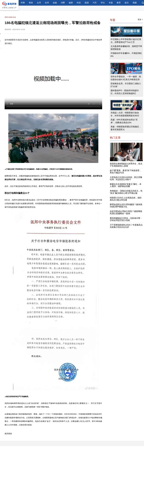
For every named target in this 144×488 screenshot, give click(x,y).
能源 (87, 3)
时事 (23, 3)
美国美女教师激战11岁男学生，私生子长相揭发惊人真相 (126, 165)
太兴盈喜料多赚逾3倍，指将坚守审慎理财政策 (126, 47)
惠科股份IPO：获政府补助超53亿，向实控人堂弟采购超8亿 (125, 92)
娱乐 (127, 3)
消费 (63, 3)
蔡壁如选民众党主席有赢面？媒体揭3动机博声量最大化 (126, 205)
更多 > (140, 19)
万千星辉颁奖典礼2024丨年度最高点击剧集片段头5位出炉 (126, 226)
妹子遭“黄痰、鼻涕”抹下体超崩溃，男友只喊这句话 (126, 171)
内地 (10, 17)
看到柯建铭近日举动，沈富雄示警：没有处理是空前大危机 (126, 219)
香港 (31, 3)
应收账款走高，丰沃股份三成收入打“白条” (126, 85)
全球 (47, 3)
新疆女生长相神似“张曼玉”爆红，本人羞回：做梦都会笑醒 (126, 185)
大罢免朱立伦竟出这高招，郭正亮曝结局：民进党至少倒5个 (126, 178)
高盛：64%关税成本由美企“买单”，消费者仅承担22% (124, 121)
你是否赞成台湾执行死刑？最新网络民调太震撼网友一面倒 (126, 212)
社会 (14, 17)
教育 (119, 3)
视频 (135, 3)
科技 (79, 3)
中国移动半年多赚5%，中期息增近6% (126, 54)
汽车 (95, 3)
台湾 (39, 3)
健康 (71, 3)
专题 (111, 3)
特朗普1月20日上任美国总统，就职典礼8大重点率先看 (126, 199)
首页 (6, 17)
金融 (55, 3)
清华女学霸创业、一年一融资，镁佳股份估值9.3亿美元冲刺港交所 (126, 78)
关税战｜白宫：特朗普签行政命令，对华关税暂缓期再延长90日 (125, 114)
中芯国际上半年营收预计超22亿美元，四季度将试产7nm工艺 (126, 40)
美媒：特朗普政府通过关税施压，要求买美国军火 (126, 128)
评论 (103, 3)
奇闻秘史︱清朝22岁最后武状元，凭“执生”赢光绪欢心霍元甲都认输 (126, 192)
